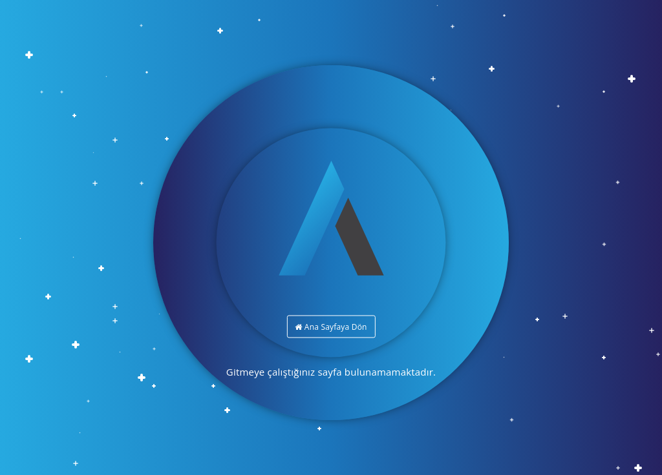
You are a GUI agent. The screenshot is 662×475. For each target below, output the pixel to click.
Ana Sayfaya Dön (331, 326)
